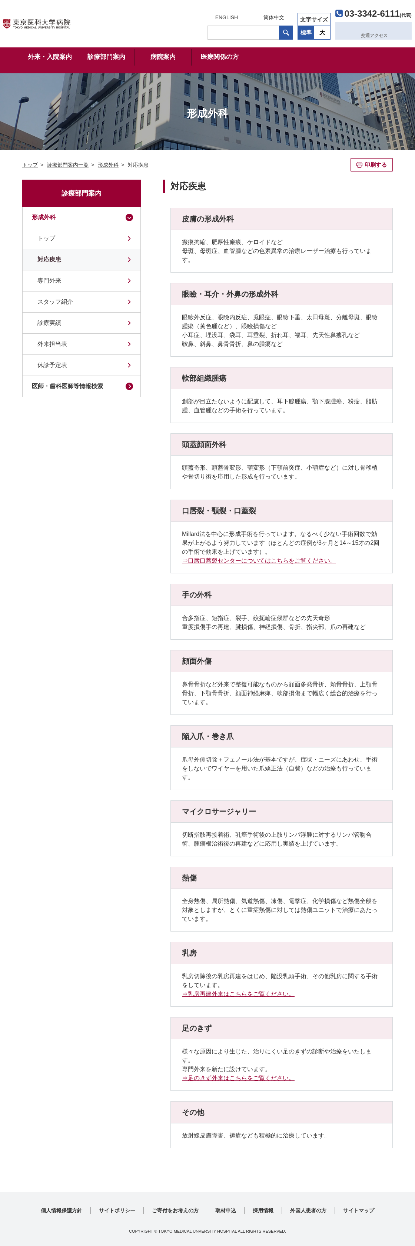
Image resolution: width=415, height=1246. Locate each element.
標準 (286, 30)
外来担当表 (52, 344)
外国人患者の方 (308, 1210)
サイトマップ (358, 1210)
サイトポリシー (117, 1210)
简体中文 (254, 16)
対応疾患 (49, 259)
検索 (266, 31)
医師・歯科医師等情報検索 (67, 386)
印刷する (376, 164)
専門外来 (49, 280)
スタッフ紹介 (55, 302)
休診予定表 (52, 365)
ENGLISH (206, 16)
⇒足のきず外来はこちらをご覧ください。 (238, 1078)
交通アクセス (358, 30)
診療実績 (49, 323)
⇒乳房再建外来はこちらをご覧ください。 (238, 994)
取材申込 (225, 1210)
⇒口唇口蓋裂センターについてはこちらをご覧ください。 (259, 560)
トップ (46, 238)
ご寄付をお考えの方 (175, 1210)
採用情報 (263, 1210)
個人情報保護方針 (61, 1210)
